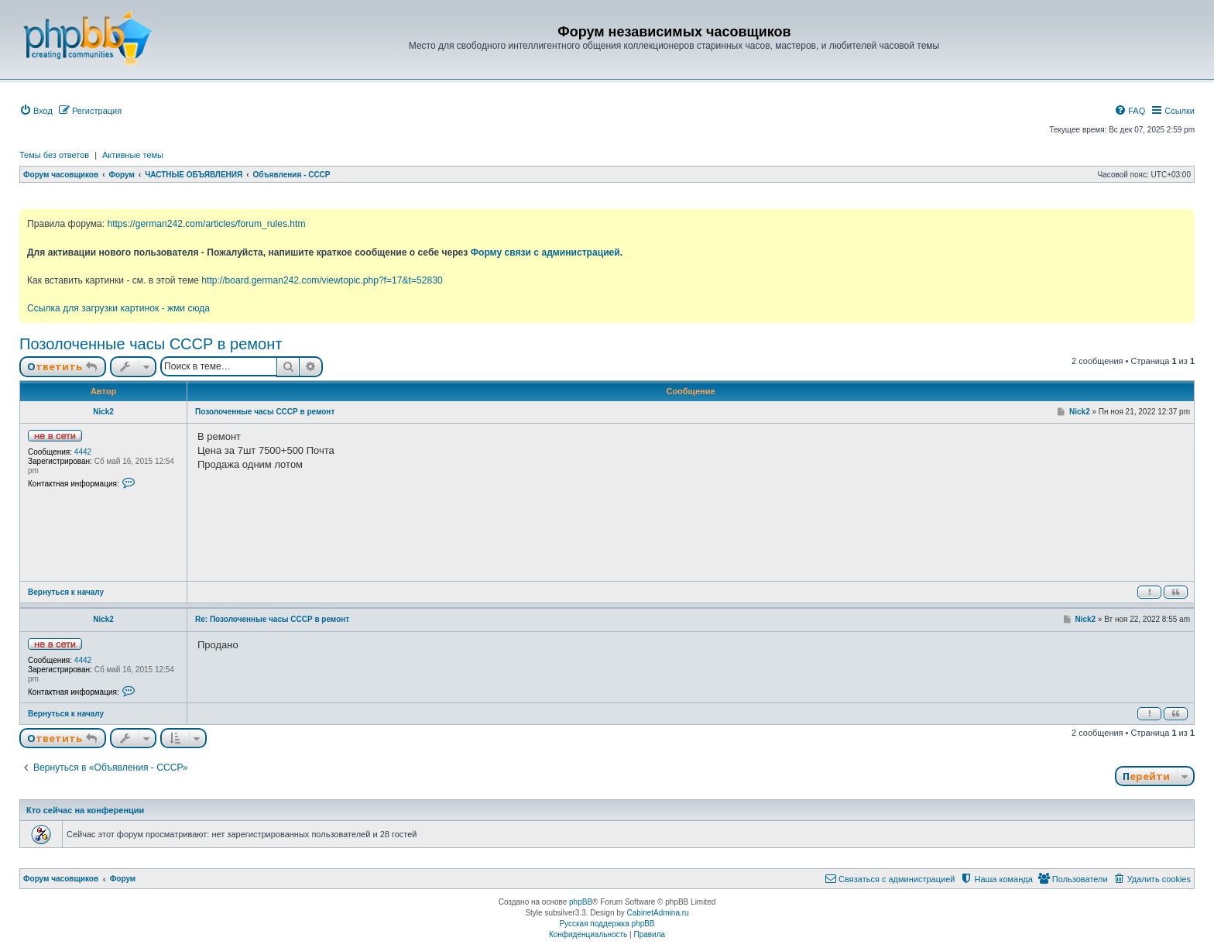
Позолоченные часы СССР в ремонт (150, 343)
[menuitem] (36, 110)
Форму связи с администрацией (545, 252)
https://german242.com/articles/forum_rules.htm (206, 223)
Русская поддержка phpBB (606, 923)
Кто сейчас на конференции (85, 810)
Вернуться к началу (66, 592)
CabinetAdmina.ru (658, 912)
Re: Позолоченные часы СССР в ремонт (272, 619)
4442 (82, 452)
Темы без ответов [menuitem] (54, 155)
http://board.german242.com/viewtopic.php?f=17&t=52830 (321, 280)
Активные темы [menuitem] (132, 155)
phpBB (580, 902)
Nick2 (103, 411)
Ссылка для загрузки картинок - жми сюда (118, 308)
